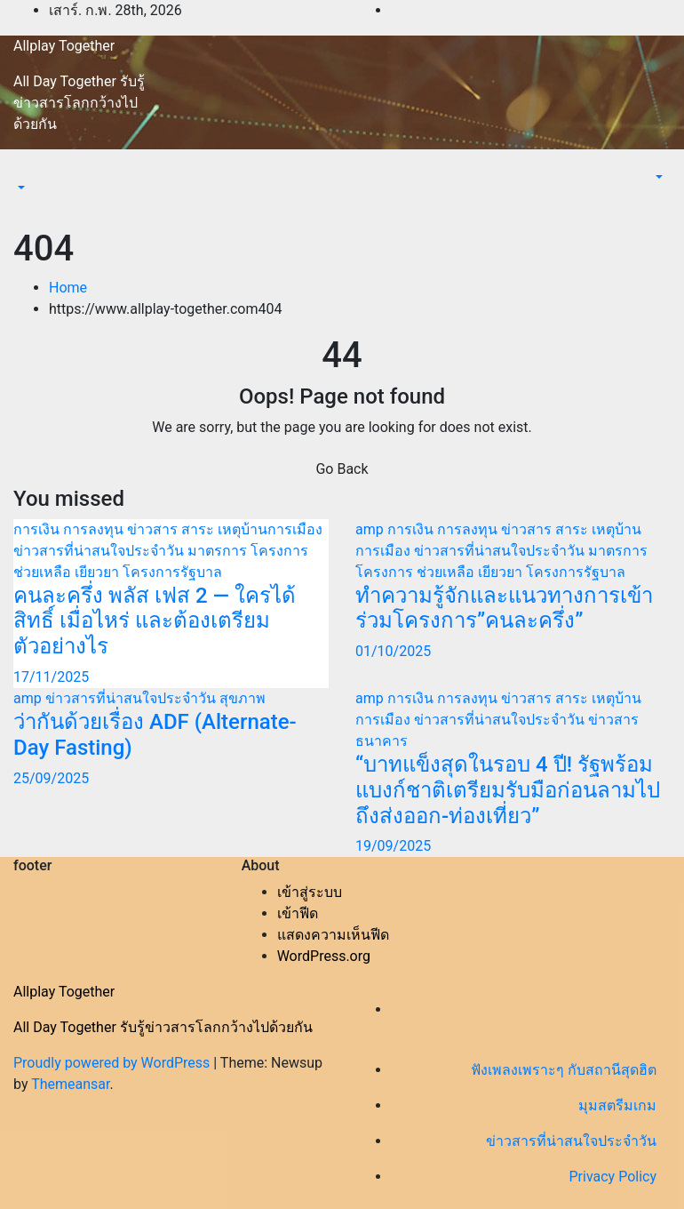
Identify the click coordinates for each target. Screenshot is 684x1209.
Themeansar (70, 1084)
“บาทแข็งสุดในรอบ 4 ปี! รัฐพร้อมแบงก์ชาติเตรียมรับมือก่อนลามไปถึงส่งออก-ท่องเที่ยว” (507, 790)
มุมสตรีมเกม (617, 1105)
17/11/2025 (51, 677)
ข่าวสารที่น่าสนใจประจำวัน (100, 550)
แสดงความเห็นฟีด (333, 934)
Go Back (341, 468)
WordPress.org (323, 956)
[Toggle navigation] (25, 171)
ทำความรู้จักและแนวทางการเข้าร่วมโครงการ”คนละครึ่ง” (504, 608)
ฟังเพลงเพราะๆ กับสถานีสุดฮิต (563, 1069)
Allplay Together (64, 45)
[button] (19, 188)
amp (371, 529)
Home (68, 287)
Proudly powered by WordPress (113, 1062)
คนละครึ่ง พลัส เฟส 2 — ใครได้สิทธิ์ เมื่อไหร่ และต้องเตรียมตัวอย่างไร (154, 621)
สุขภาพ (242, 698)
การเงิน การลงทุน (70, 529)
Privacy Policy (613, 1176)
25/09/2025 (51, 778)
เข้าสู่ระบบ (309, 892)
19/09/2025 (393, 845)
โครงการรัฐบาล (172, 572)
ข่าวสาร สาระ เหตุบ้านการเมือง (224, 529)
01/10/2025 (393, 651)
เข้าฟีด (297, 913)
